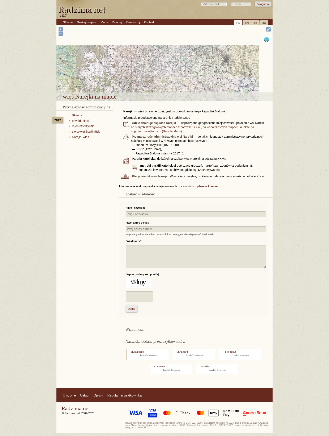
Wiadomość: (134, 241)
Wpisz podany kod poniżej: (143, 274)
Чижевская (229, 351)
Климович (160, 366)
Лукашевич (137, 351)
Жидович (182, 351)
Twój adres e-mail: (138, 222)
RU (264, 22)
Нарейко (205, 366)
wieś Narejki (175, 81)
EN (247, 22)
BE (255, 22)
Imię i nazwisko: (136, 207)
